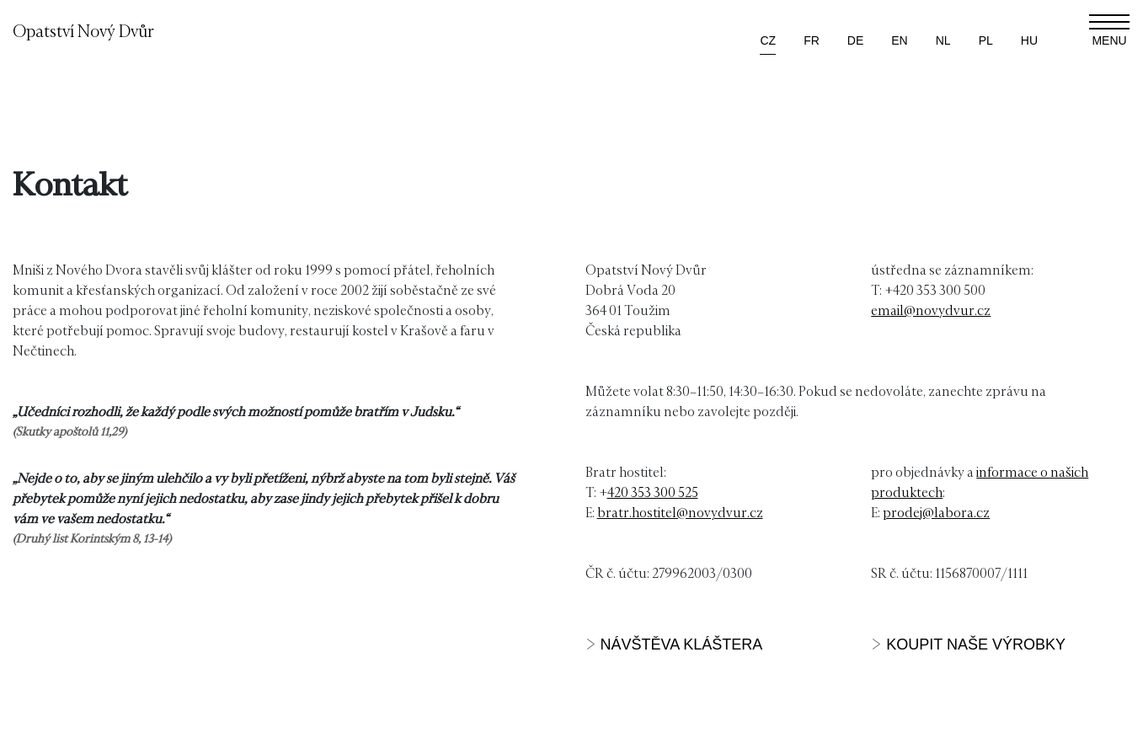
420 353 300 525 (652, 492)
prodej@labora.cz (936, 512)
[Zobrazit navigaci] (1109, 30)
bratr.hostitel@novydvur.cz (680, 512)
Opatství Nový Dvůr (83, 30)
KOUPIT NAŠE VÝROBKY (976, 644)
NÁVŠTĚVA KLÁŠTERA (682, 644)
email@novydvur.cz (931, 310)
